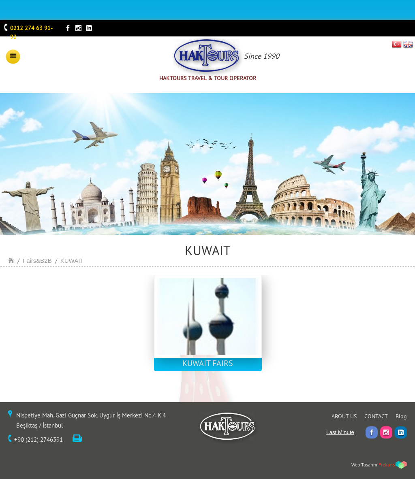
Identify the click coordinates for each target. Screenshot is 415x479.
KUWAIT (72, 260)
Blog (401, 416)
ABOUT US (344, 416)
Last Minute (340, 432)
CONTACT (376, 416)
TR (397, 44)
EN (408, 44)
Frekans (387, 465)
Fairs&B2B (37, 260)
